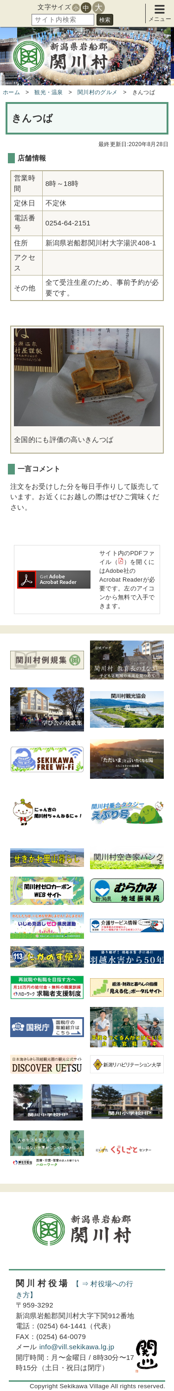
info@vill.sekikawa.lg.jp (77, 1347)
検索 (104, 20)
